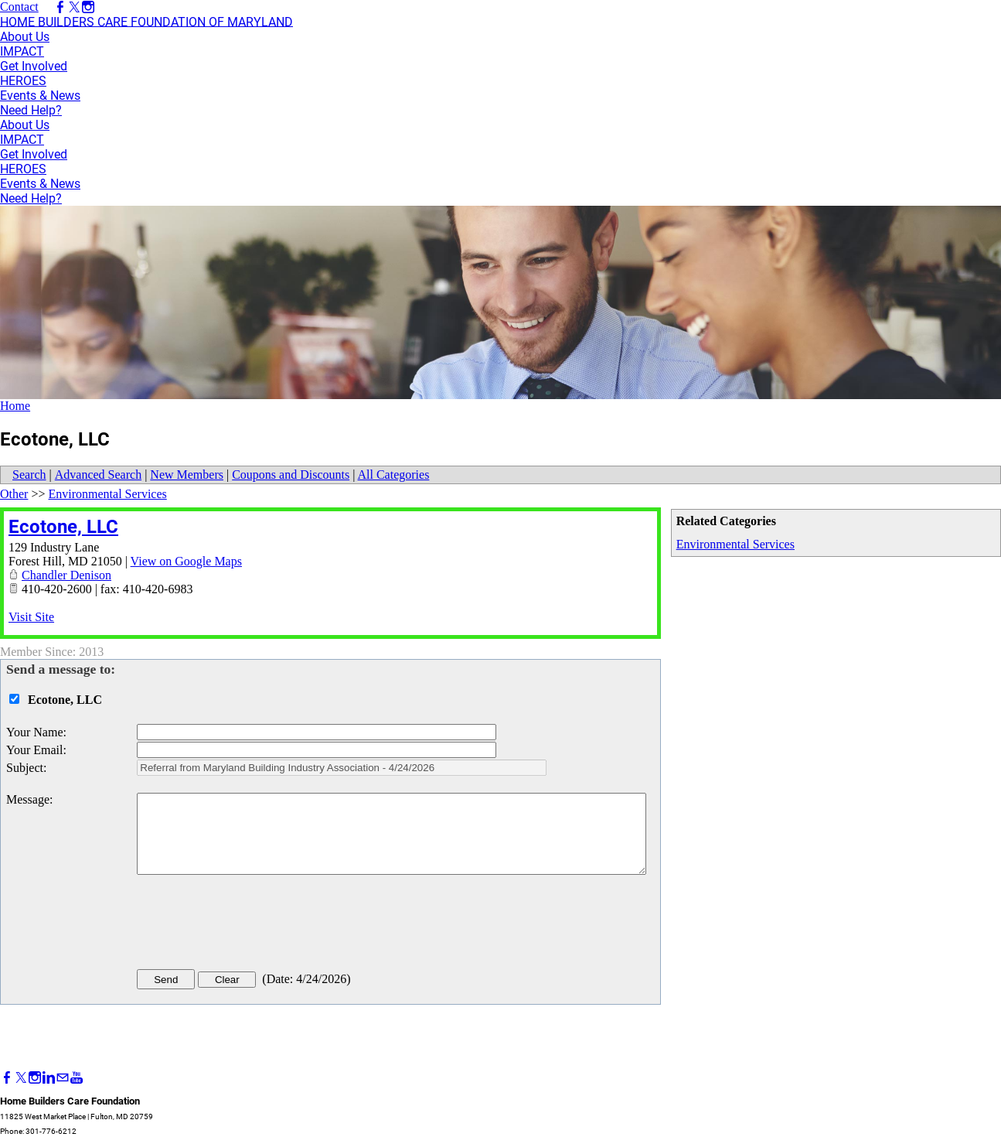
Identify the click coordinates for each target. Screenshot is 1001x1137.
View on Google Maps (186, 561)
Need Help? (31, 110)
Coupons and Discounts (290, 474)
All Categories (394, 474)
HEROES (23, 80)
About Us (24, 36)
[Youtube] (76, 1077)
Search (29, 474)
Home (15, 405)
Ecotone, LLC (63, 527)
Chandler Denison (66, 575)
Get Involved (33, 66)
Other (14, 493)
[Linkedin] (49, 1077)
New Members (186, 474)
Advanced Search (98, 474)
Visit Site (31, 616)
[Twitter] (21, 1077)
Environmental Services (735, 544)
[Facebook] (7, 1077)
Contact (19, 6)
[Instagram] (35, 1077)
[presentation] (254, 925)
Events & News (40, 95)
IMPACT (22, 51)
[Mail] (62, 1077)
